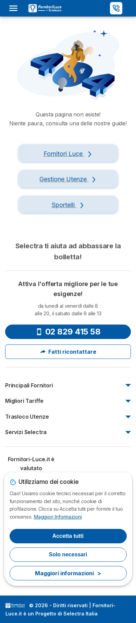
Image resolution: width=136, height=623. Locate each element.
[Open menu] (15, 8)
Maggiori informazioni (68, 573)
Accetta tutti (68, 536)
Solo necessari (68, 554)
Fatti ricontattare (68, 351)
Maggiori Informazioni (58, 517)
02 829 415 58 (68, 332)
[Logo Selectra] (44, 8)
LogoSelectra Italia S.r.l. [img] (15, 605)
